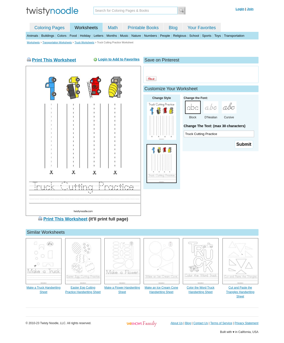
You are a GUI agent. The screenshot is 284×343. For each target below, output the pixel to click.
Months (112, 35)
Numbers (150, 35)
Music (124, 35)
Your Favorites (201, 27)
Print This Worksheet (54, 60)
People (165, 35)
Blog (173, 27)
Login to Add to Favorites (118, 59)
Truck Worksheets (84, 42)
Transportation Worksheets (57, 42)
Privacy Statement (246, 323)
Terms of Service (221, 323)
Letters (98, 35)
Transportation (234, 35)
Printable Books (143, 27)
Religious (179, 35)
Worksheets (86, 27)
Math (113, 27)
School (194, 35)
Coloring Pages (50, 27)
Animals (32, 35)
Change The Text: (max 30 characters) (215, 126)
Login (240, 9)
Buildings (47, 35)
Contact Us (200, 323)
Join (250, 9)
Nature (136, 35)
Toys (217, 35)
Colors (62, 35)
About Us (177, 323)
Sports (206, 35)
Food (73, 35)
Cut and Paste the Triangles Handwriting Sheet (240, 292)
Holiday (85, 35)
